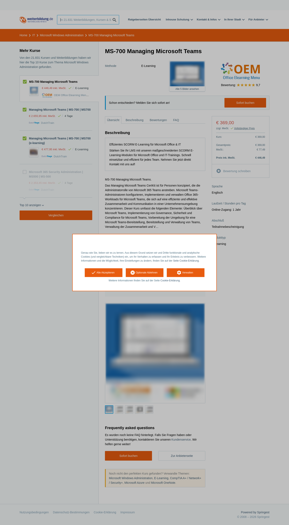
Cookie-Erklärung (170, 280)
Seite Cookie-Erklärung (186, 260)
